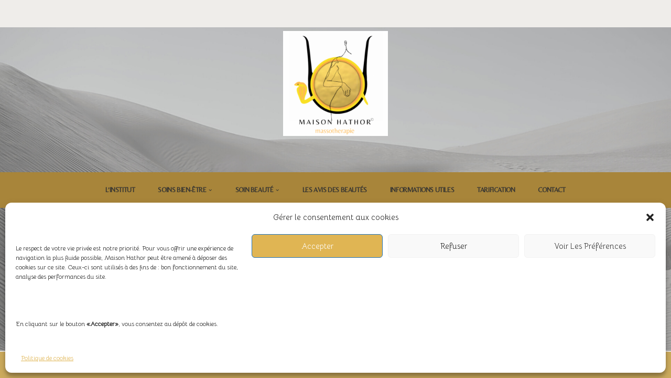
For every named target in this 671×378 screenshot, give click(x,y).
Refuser (453, 246)
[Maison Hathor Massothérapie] (335, 83)
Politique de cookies (47, 358)
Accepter (317, 246)
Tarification (496, 190)
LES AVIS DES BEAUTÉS (334, 190)
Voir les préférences (590, 246)
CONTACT (551, 190)
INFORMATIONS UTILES (422, 190)
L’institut (120, 190)
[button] (650, 217)
